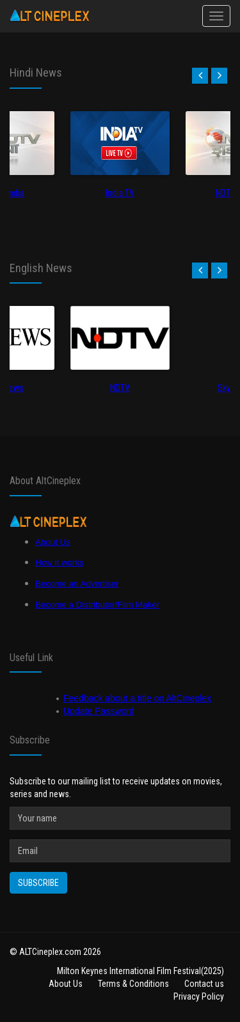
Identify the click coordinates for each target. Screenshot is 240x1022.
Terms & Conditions (133, 984)
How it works (59, 562)
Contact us (204, 984)
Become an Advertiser (76, 583)
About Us (52, 542)
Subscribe (38, 883)
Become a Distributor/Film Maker (97, 604)
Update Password (98, 711)
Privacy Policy (198, 996)
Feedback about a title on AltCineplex (137, 698)
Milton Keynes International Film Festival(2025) (140, 971)
